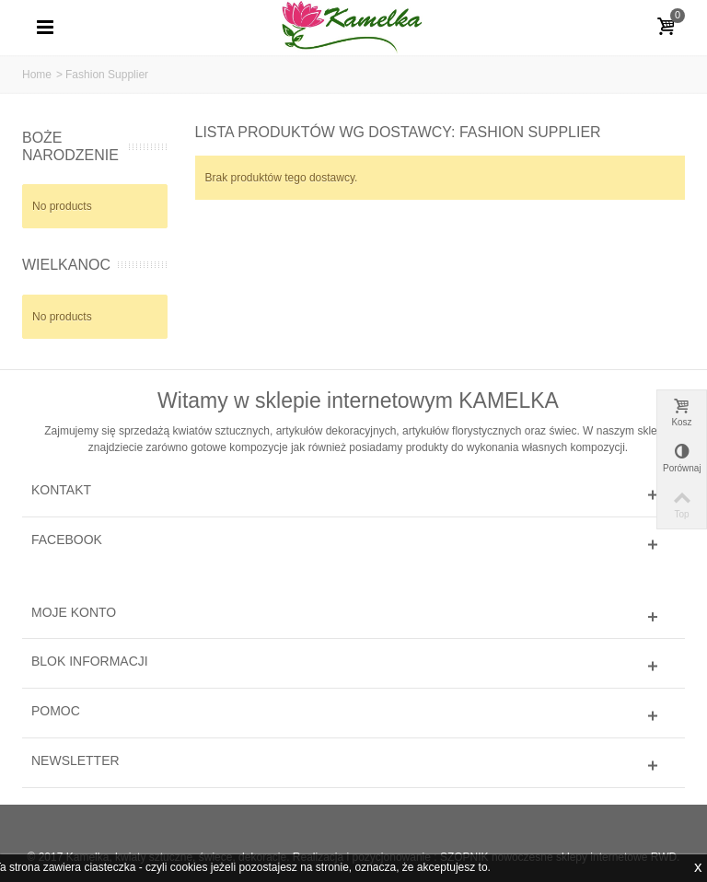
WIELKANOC (66, 265)
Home (37, 74)
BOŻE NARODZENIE (70, 146)
